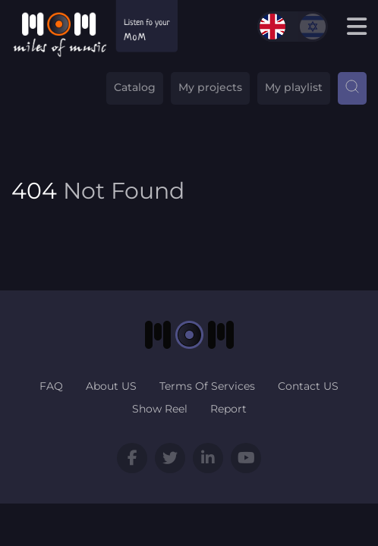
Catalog (135, 87)
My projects (210, 87)
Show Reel (159, 409)
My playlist (294, 87)
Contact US (308, 386)
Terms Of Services (207, 386)
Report (228, 409)
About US (111, 386)
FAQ (51, 386)
